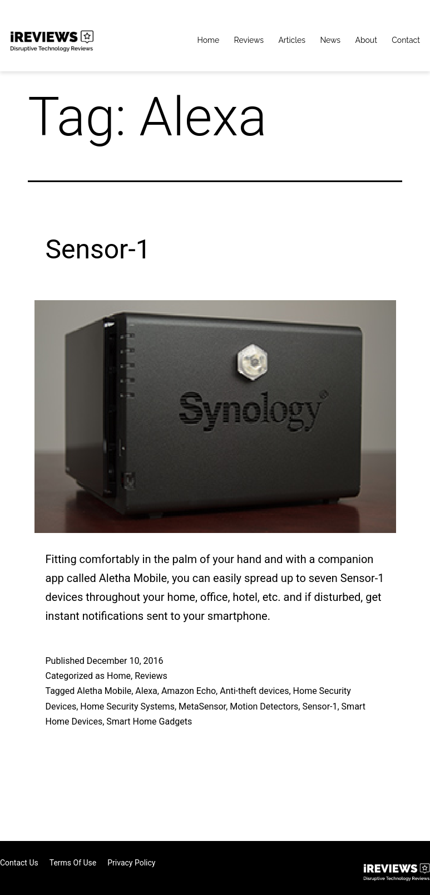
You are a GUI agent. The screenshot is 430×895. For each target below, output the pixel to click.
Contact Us (19, 862)
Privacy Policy (131, 862)
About (366, 40)
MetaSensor (202, 706)
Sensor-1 (98, 249)
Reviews (249, 40)
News (330, 40)
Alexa (146, 691)
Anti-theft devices (254, 691)
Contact (406, 40)
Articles (291, 40)
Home (208, 40)
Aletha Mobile (104, 691)
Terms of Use (73, 862)
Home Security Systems (127, 706)
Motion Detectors (264, 706)
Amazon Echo (188, 691)
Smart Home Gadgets (149, 721)
